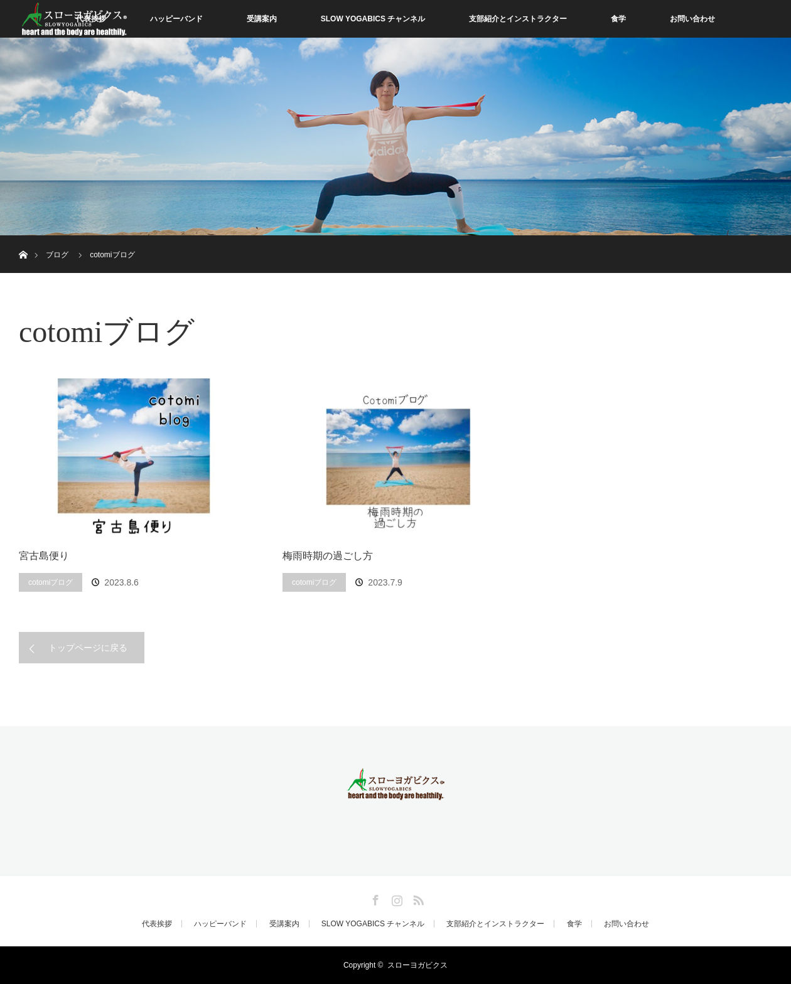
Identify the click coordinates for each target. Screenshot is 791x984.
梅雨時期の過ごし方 (327, 555)
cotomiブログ (50, 582)
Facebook (374, 898)
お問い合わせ (692, 18)
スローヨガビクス (417, 965)
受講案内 (262, 18)
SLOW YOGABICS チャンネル (373, 18)
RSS (416, 898)
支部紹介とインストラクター (518, 18)
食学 (618, 18)
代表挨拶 (157, 924)
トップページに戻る (87, 648)
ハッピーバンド (176, 18)
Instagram (395, 898)
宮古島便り (44, 555)
